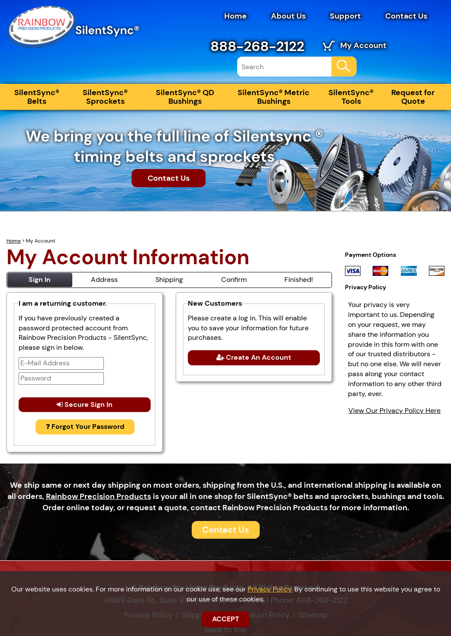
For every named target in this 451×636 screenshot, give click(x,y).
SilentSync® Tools (351, 96)
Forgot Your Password (85, 426)
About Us (288, 16)
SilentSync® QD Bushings (185, 96)
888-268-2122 (257, 46)
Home (235, 16)
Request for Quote (413, 96)
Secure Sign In (85, 404)
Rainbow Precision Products (98, 496)
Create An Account (253, 357)
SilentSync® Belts (36, 96)
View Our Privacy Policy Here (394, 410)
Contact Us (406, 16)
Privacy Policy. (270, 589)
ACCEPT (225, 618)
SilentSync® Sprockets (105, 96)
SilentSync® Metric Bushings (273, 96)
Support (345, 16)
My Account (363, 45)
